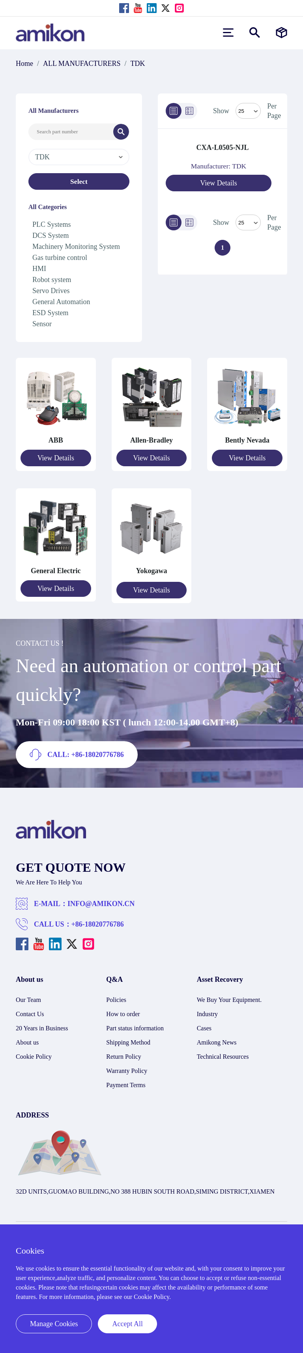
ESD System (50, 313)
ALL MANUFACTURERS (82, 63)
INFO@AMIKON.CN (101, 900)
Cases (204, 1024)
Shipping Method (128, 1038)
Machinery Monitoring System (76, 246)
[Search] (121, 132)
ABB (56, 440)
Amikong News (217, 1038)
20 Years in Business (42, 1024)
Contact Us (30, 1010)
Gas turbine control (59, 258)
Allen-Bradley (151, 440)
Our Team (28, 996)
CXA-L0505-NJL (222, 147)
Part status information (135, 1024)
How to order (123, 1010)
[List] (173, 111)
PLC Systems (51, 224)
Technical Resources (223, 1053)
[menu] (228, 32)
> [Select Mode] (248, 222)
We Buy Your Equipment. (229, 996)
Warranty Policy (126, 1067)
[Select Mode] (248, 110)
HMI (39, 269)
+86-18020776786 (97, 921)
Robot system (51, 280)
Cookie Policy (34, 1053)
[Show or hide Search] (254, 32)
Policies (116, 996)
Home (24, 63)
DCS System (50, 235)
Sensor (42, 324)
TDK (138, 63)
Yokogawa (151, 569)
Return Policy (123, 1053)
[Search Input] (71, 132)
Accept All (127, 1324)
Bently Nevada (247, 440)
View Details (218, 183)
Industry (207, 1010)
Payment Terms (125, 1081)
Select (79, 181)
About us (27, 1038)
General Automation (61, 302)
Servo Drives (50, 291)
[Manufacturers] (281, 32)
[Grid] (189, 111)
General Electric (55, 569)
